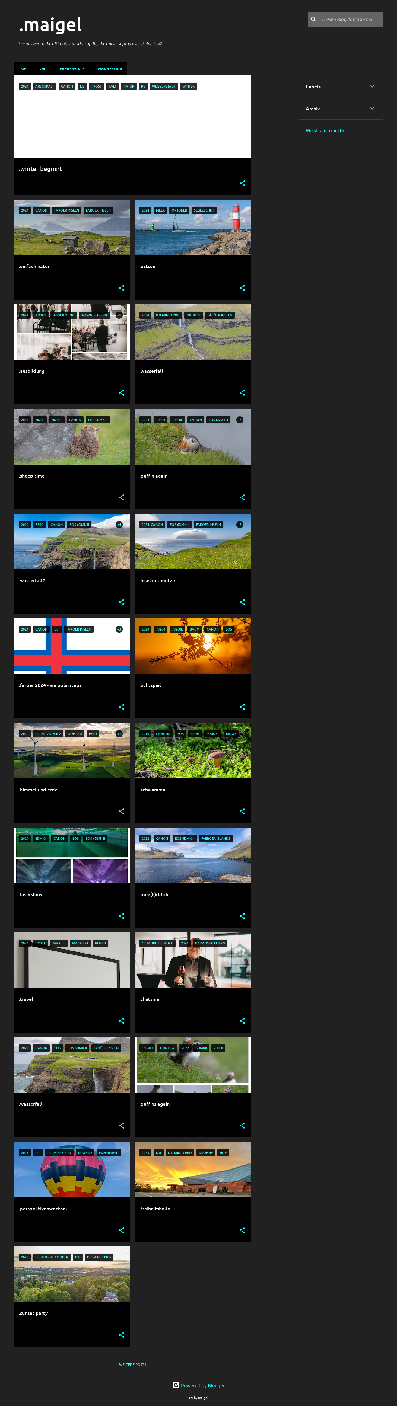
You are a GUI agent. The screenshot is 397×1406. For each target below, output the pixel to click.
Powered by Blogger (199, 1385)
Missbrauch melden (326, 130)
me (21, 68)
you (41, 68)
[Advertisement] (275, 166)
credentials (70, 68)
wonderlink (108, 68)
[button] (242, 184)
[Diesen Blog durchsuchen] (351, 19)
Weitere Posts (132, 1364)
